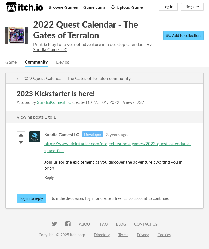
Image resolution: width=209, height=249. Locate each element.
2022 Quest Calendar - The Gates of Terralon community (76, 78)
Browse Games (63, 7)
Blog (121, 224)
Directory (102, 234)
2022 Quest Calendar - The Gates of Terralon (85, 29)
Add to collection (183, 35)
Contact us (146, 224)
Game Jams (94, 7)
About (85, 224)
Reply (49, 177)
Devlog (62, 61)
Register (192, 6)
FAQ (104, 224)
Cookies (164, 234)
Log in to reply (31, 198)
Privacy (143, 234)
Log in (168, 6)
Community (36, 61)
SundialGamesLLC (54, 102)
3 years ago (117, 134)
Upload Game (127, 7)
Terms (123, 234)
